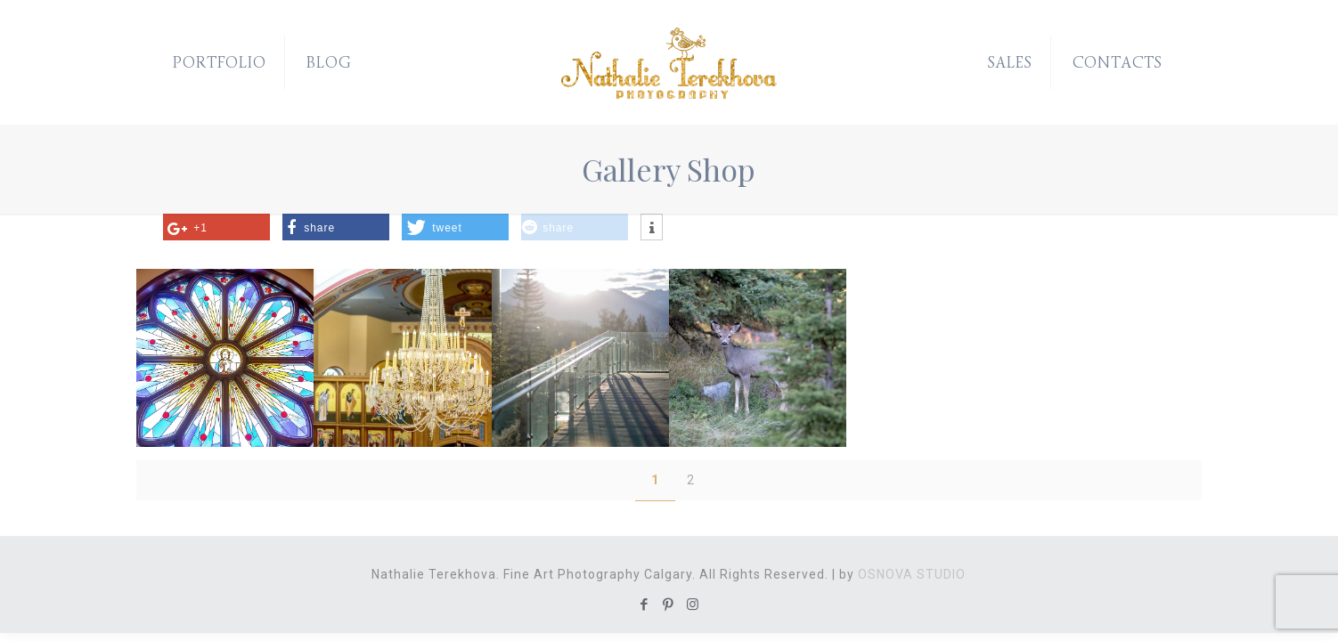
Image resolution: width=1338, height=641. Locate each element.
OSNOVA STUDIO (912, 574)
